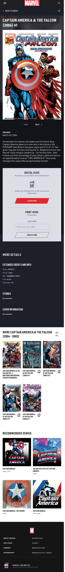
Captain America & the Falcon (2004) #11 (29, 416)
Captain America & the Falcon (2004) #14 (29, 373)
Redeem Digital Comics (42, 553)
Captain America (9, 469)
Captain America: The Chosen (14, 511)
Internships (8, 553)
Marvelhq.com (38, 548)
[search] (59, 3)
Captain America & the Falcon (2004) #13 (49, 373)
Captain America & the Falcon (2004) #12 (9, 416)
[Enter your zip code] (32, 226)
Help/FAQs (7, 543)
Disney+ (35, 543)
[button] (4, 3)
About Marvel (9, 538)
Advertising (37, 538)
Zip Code (32, 221)
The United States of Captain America (44, 470)
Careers (7, 548)
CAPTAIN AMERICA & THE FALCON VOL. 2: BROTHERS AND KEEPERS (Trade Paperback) (11, 374)
